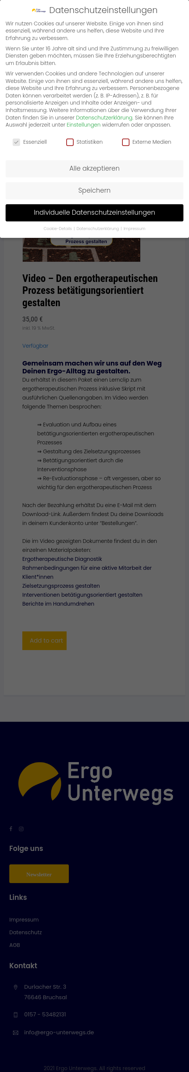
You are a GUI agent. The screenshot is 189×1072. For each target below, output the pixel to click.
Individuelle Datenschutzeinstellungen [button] (94, 212)
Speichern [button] (95, 190)
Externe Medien (146, 142)
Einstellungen (83, 124)
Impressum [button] (134, 229)
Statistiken (84, 142)
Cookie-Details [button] (58, 229)
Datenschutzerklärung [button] (98, 229)
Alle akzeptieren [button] (94, 168)
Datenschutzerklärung (104, 117)
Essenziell (30, 142)
